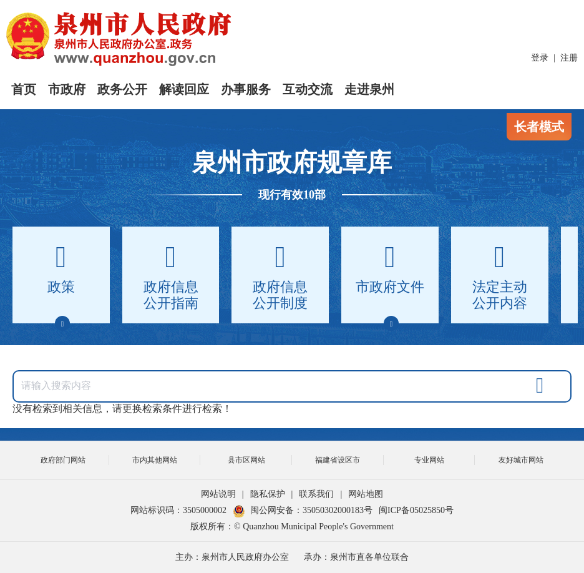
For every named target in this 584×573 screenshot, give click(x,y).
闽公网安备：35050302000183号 (302, 510)
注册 (569, 57)
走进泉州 (369, 89)
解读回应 (184, 89)
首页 (23, 89)
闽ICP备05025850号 (416, 510)
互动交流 (308, 89)
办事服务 (246, 89)
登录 (539, 57)
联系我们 (316, 494)
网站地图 (365, 494)
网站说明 (218, 494)
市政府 (66, 89)
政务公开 (122, 89)
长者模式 (539, 127)
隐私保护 (267, 494)
